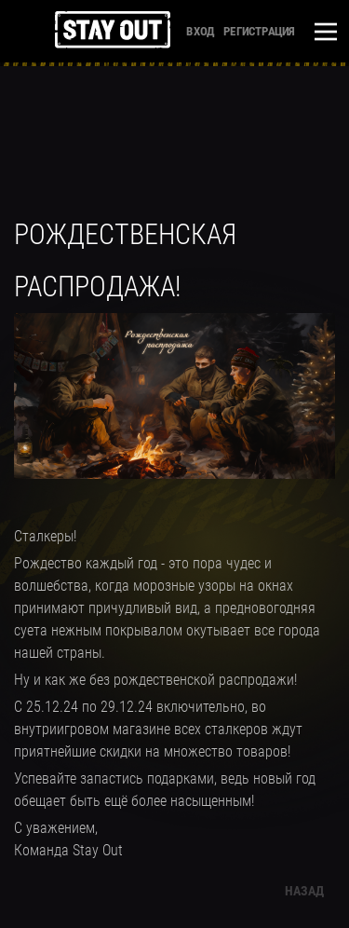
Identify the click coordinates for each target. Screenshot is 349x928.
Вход (200, 30)
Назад (304, 890)
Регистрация (258, 30)
